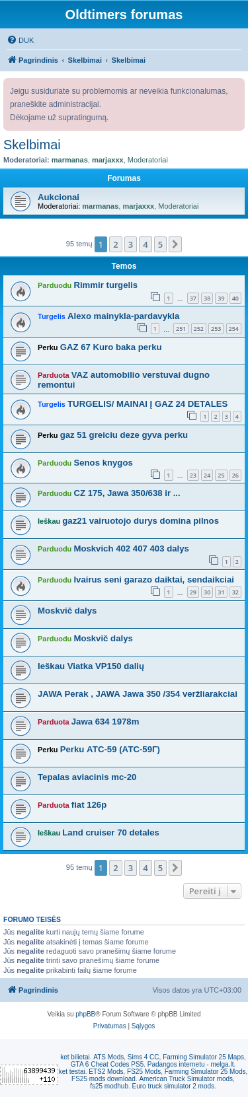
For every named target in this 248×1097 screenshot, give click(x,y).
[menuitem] (20, 40)
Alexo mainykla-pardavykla (123, 316)
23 (193, 475)
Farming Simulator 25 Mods (205, 1071)
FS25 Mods (144, 1071)
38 (207, 298)
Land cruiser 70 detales (110, 832)
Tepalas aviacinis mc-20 (87, 777)
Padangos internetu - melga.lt (190, 1064)
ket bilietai (74, 1057)
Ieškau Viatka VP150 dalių (91, 666)
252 (199, 328)
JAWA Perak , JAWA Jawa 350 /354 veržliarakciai (137, 694)
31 (221, 592)
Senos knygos (102, 463)
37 (193, 298)
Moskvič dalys (67, 611)
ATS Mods (108, 1057)
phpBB (85, 1014)
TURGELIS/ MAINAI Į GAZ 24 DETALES (147, 404)
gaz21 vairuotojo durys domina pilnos (140, 521)
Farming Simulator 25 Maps (203, 1057)
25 (221, 475)
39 (221, 298)
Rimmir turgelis (105, 285)
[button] (175, 244)
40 (235, 298)
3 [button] (130, 244)
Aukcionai (58, 197)
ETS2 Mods (106, 1071)
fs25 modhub (109, 1086)
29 (193, 592)
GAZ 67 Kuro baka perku (111, 347)
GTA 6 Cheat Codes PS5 (107, 1064)
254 (234, 328)
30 (207, 592)
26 (235, 475)
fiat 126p (89, 805)
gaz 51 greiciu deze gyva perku (124, 435)
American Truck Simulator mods (186, 1078)
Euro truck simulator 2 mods (173, 1086)
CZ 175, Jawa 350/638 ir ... (126, 493)
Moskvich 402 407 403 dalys (130, 548)
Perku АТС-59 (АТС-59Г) (110, 749)
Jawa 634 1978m (105, 721)
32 (235, 592)
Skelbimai (32, 144)
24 (207, 475)
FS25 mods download (103, 1078)
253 (216, 328)
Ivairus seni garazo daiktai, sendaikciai (153, 579)
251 (181, 328)
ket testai (72, 1071)
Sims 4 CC (143, 1057)
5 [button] (160, 244)
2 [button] (115, 244)
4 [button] (145, 244)
